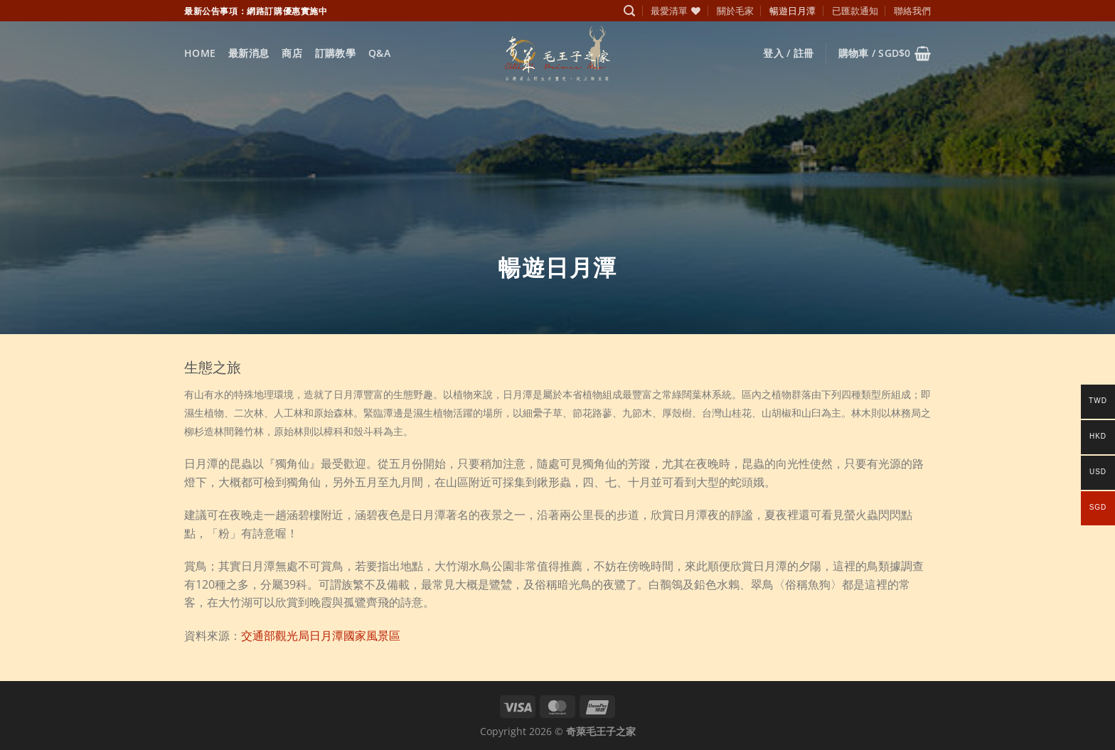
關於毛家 (735, 10)
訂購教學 (335, 53)
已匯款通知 (855, 10)
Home (199, 53)
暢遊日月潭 (792, 10)
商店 (292, 53)
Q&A (379, 53)
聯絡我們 (912, 10)
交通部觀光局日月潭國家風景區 (320, 635)
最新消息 (248, 53)
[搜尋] (629, 11)
